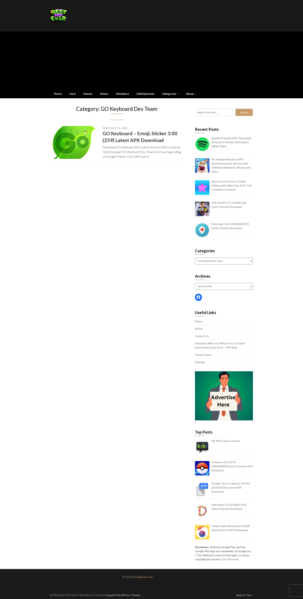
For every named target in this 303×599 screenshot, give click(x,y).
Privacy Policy (203, 354)
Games (87, 93)
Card (72, 93)
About (189, 93)
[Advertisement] (151, 60)
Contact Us (202, 336)
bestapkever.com (142, 576)
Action (104, 93)
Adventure (122, 93)
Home (58, 93)
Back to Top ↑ (245, 595)
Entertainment (145, 93)
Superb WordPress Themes (123, 595)
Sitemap (200, 362)
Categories (169, 93)
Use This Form (230, 559)
